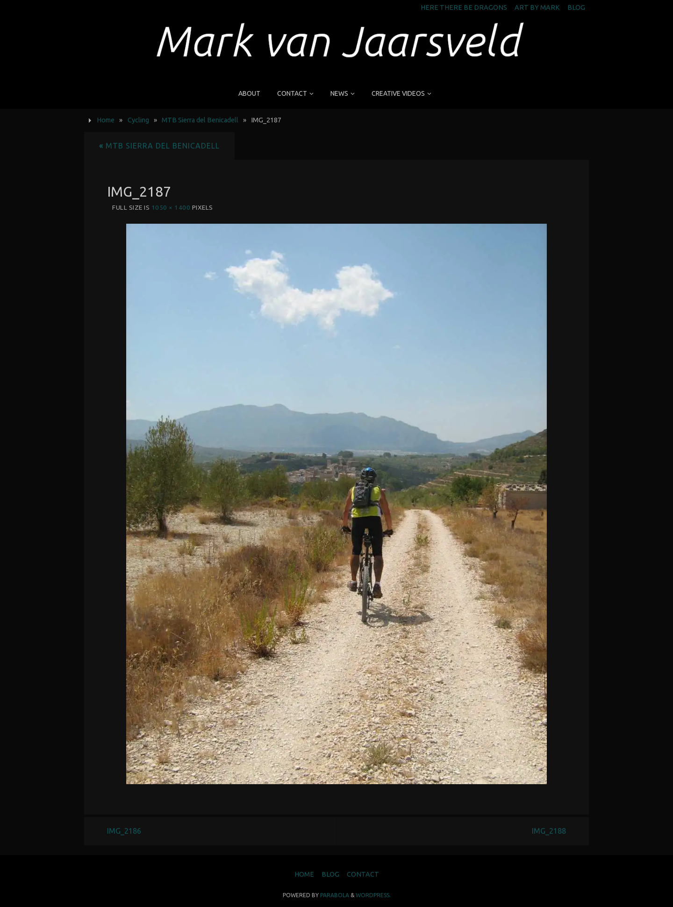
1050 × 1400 (171, 207)
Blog (576, 7)
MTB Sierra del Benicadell (200, 120)
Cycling (138, 120)
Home (106, 120)
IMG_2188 (549, 831)
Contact (363, 874)
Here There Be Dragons (464, 7)
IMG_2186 (124, 831)
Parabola (334, 895)
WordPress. (373, 895)
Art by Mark (537, 7)
